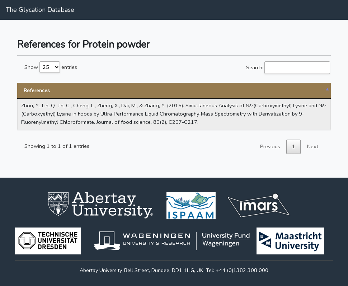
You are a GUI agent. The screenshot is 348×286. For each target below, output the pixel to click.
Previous (270, 146)
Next (312, 146)
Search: (288, 67)
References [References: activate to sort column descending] (37, 90)
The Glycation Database (40, 9)
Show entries (50, 67)
